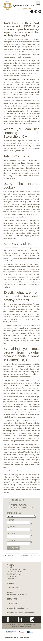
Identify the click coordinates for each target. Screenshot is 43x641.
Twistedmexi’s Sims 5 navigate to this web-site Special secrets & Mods (13, 555)
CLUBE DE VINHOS (14, 574)
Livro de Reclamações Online (18, 608)
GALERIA (10, 579)
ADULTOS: (12, 533)
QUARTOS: (12, 527)
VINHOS (10, 592)
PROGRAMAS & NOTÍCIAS (17, 594)
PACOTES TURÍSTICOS (19, 505)
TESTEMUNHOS (13, 576)
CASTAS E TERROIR (14, 572)
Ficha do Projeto (23, 637)
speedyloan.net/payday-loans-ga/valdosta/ (18, 199)
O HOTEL (10, 583)
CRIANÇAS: (12, 540)
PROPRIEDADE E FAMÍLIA (17, 569)
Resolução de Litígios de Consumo (20, 612)
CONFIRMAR (13, 548)
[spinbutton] (20, 523)
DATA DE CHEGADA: (14, 513)
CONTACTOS (12, 599)
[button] (31, 522)
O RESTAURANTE (14, 588)
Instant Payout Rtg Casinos (31, 555)
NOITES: (11, 520)
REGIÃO (10, 567)
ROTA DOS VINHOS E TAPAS (21, 507)
